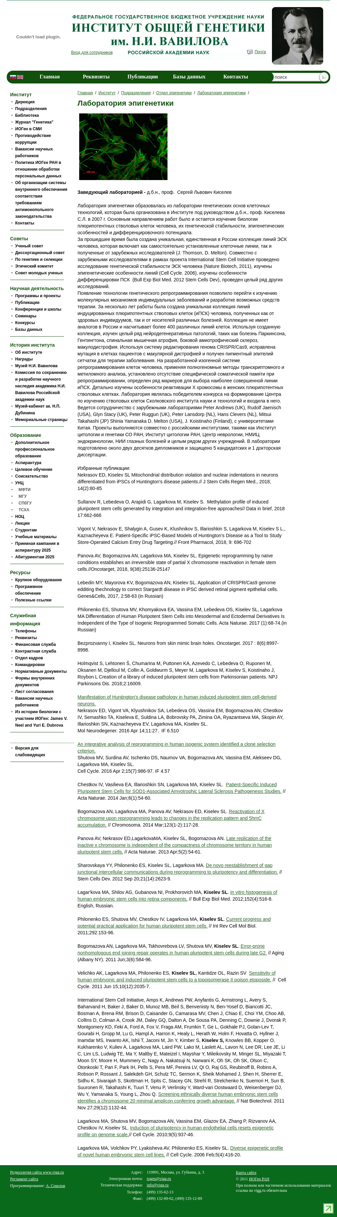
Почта (260, 51)
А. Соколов (55, 1185)
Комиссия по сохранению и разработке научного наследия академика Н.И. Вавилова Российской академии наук (41, 386)
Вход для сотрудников (92, 52)
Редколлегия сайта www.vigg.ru (37, 1172)
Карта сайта (246, 1172)
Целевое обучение (33, 469)
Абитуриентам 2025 (34, 557)
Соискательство (31, 476)
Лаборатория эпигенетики (221, 93)
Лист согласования (34, 691)
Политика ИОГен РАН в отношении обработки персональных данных (38, 169)
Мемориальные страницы (41, 419)
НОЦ (19, 516)
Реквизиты (96, 76)
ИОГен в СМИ (28, 129)
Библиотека (27, 115)
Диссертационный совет (40, 252)
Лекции (22, 523)
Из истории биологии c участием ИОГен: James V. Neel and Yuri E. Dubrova (41, 718)
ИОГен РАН (259, 1179)
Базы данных (189, 76)
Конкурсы (25, 322)
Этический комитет (34, 266)
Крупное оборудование (38, 580)
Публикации (142, 76)
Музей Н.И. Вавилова (36, 365)
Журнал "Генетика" (34, 122)
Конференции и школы (38, 309)
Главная (50, 76)
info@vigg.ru (158, 1185)
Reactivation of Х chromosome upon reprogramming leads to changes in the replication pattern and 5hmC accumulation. (171, 818)
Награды (24, 359)
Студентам (26, 530)
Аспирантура (28, 462)
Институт (107, 93)
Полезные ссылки (33, 600)
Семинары (25, 316)
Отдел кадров (29, 658)
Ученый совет (29, 246)
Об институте (28, 352)
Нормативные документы (41, 671)
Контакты (235, 76)
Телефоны (25, 631)
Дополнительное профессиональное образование (35, 449)
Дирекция (25, 102)
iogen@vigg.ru (159, 1178)
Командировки (30, 664)
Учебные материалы (36, 536)
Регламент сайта (24, 1179)
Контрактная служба (35, 651)
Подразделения (136, 93)
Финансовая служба (35, 644)
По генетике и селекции (38, 259)
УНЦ (19, 483)
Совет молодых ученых (39, 273)
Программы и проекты (38, 295)
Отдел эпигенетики (174, 93)
